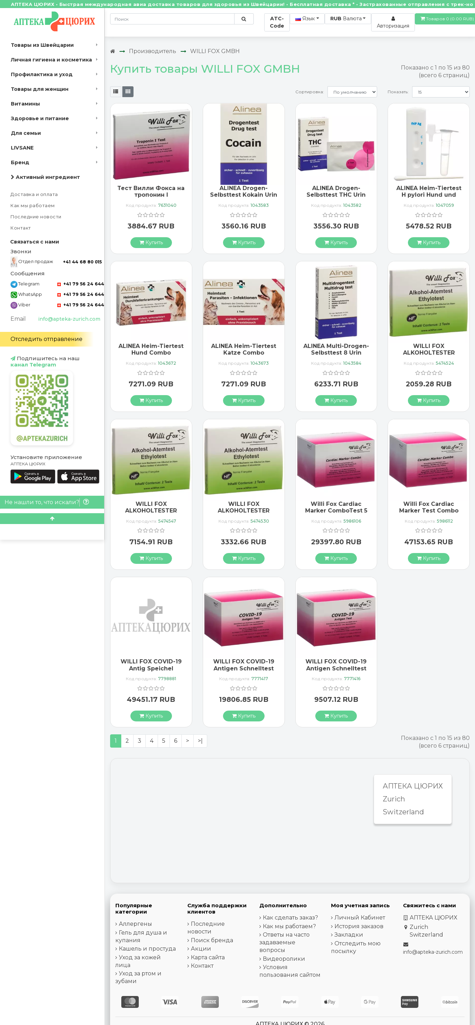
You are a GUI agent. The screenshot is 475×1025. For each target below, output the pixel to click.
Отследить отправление (46, 339)
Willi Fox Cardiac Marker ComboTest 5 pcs (336, 511)
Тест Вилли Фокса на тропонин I (151, 191)
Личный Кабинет (359, 917)
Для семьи (26, 133)
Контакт (20, 228)
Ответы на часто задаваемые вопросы (284, 942)
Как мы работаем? (289, 926)
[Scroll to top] (52, 518)
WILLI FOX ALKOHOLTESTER (429, 349)
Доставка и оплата (34, 194)
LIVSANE (22, 148)
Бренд (20, 162)
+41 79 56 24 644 (80, 283)
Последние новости (36, 216)
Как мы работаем (32, 205)
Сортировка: (309, 91)
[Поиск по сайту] (243, 18)
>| (200, 740)
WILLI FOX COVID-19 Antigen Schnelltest (243, 664)
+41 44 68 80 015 (82, 261)
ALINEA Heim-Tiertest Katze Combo (243, 349)
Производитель (152, 51)
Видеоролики (284, 958)
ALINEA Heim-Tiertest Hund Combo (150, 349)
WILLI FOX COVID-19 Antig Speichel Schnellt (151, 668)
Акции (201, 948)
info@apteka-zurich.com (69, 319)
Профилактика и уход (42, 74)
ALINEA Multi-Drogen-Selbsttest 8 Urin (336, 349)
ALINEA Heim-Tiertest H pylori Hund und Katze (428, 195)
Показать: (398, 91)
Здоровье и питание (40, 118)
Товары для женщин (40, 89)
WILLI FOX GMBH (215, 51)
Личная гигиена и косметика (51, 60)
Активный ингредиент (45, 177)
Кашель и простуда (147, 948)
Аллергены (135, 924)
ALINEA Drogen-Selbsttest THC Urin (336, 191)
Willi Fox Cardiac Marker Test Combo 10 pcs (429, 511)
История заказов (358, 926)
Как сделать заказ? (290, 917)
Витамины (25, 104)
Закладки (348, 934)
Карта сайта (208, 957)
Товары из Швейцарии (42, 45)
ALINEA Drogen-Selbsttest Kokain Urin (243, 191)
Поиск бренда (212, 940)
